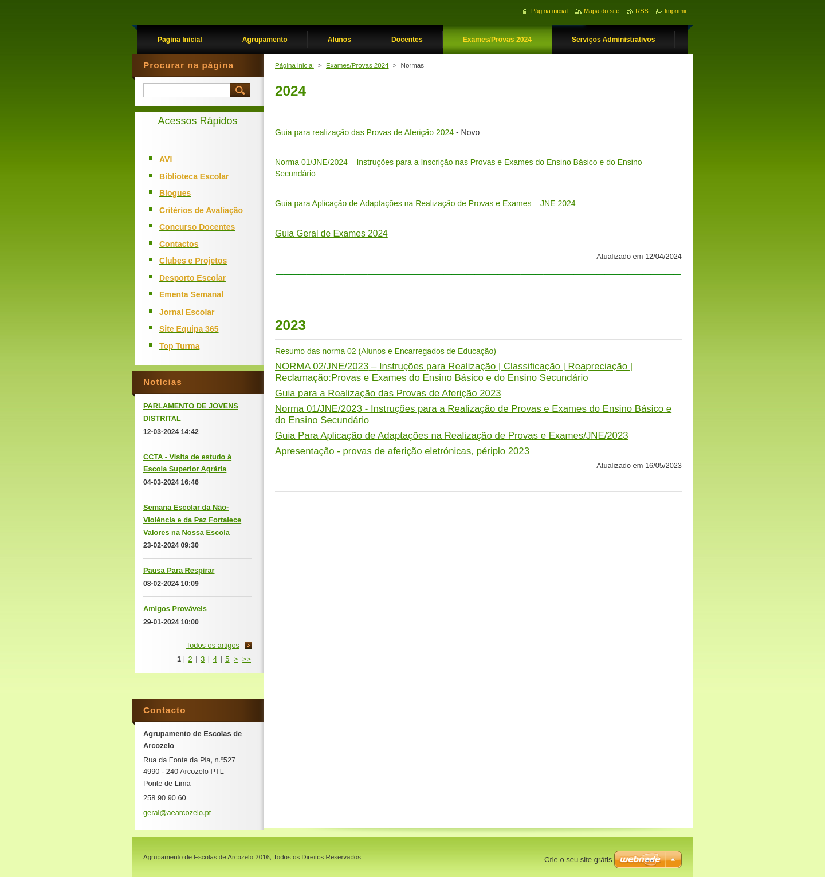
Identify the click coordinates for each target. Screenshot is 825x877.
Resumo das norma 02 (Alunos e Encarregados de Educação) (385, 351)
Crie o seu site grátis (578, 859)
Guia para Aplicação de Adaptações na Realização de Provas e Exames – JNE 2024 (425, 203)
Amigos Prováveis (175, 608)
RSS (641, 10)
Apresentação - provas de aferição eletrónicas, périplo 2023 (402, 451)
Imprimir (676, 10)
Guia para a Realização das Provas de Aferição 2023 (388, 393)
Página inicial (294, 65)
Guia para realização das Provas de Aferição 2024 (364, 132)
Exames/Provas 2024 (357, 65)
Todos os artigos (212, 645)
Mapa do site (601, 10)
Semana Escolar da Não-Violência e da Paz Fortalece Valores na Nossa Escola (192, 520)
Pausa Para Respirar (179, 570)
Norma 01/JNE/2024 (311, 162)
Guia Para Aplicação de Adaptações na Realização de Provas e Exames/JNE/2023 (451, 435)
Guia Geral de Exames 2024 (331, 233)
